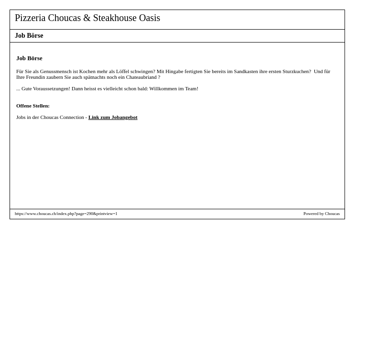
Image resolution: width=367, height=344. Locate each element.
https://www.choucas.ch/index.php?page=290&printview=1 (66, 213)
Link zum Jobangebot (113, 117)
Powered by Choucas (321, 213)
